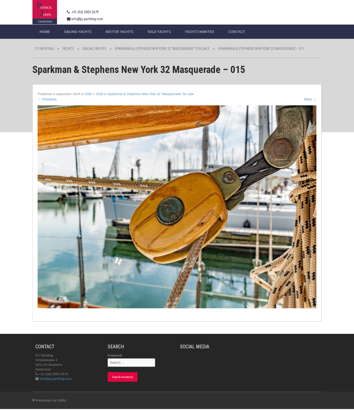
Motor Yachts (124, 31)
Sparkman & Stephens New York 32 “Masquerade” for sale (159, 94)
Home (49, 31)
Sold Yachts (163, 31)
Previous (51, 99)
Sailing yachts (82, 31)
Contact (241, 31)
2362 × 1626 (100, 94)
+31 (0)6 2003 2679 (89, 12)
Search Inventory (124, 377)
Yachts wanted (204, 31)
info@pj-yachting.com (91, 19)
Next (306, 99)
